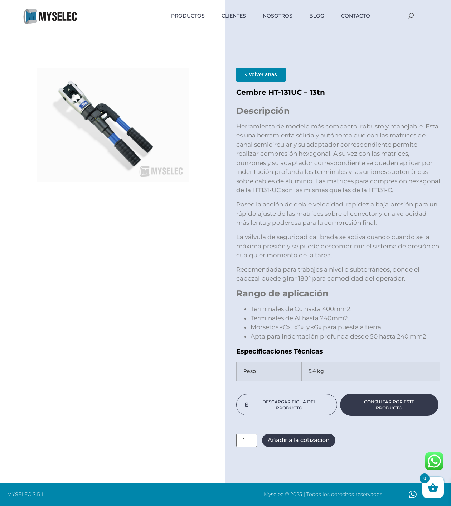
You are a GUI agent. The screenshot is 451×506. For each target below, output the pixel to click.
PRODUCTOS (188, 16)
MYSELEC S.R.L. (26, 494)
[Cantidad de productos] (246, 440)
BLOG (316, 16)
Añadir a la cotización (299, 440)
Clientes (234, 16)
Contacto (355, 16)
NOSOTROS (277, 16)
